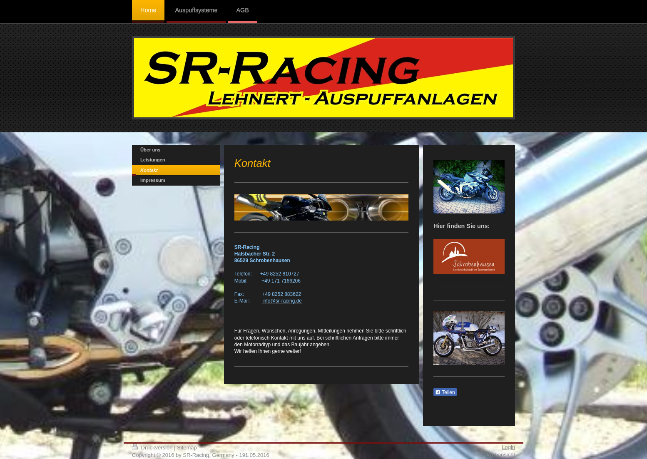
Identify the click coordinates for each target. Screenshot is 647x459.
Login (508, 447)
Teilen (445, 392)
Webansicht (501, 455)
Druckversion (153, 447)
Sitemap (187, 447)
